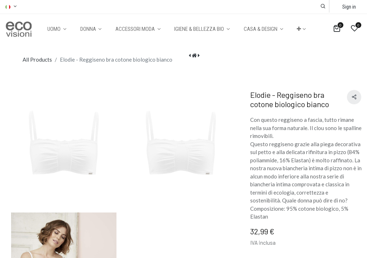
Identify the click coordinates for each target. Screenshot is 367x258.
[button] (323, 6)
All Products (37, 59)
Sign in (349, 7)
